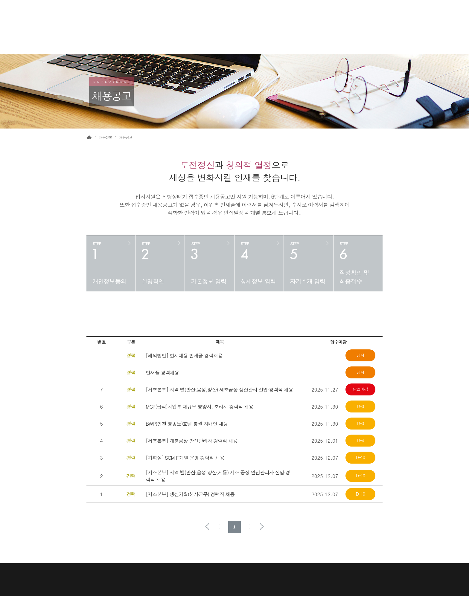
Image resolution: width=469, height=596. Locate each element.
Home (89, 137)
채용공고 (125, 137)
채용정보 (105, 137)
